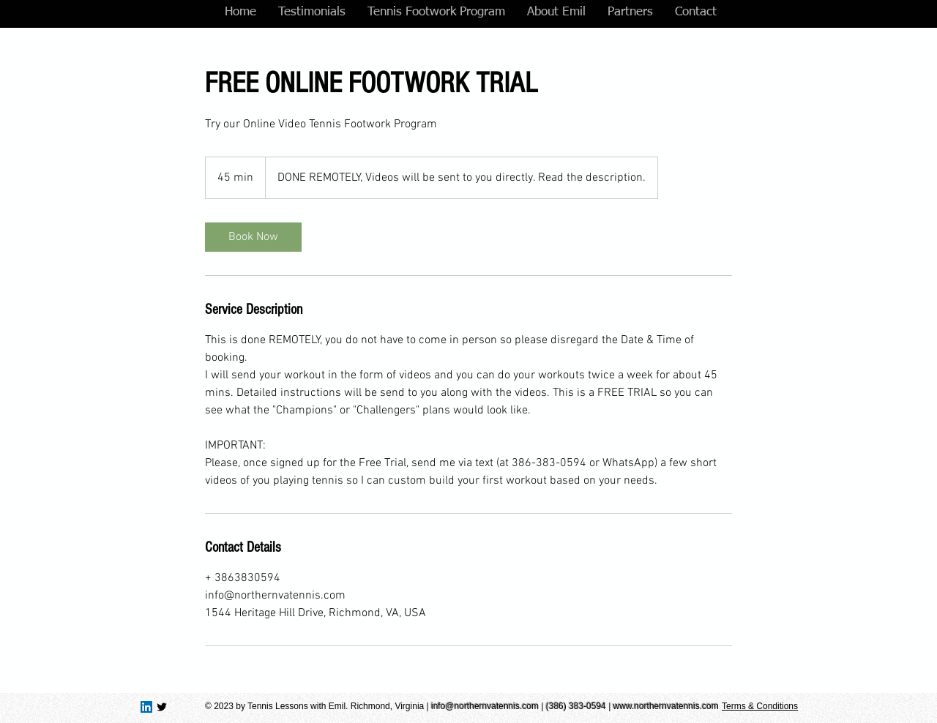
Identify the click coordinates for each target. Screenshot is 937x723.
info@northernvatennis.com (485, 706)
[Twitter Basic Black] (162, 707)
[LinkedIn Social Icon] (146, 707)
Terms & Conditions (760, 706)
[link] (253, 237)
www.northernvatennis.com (666, 706)
